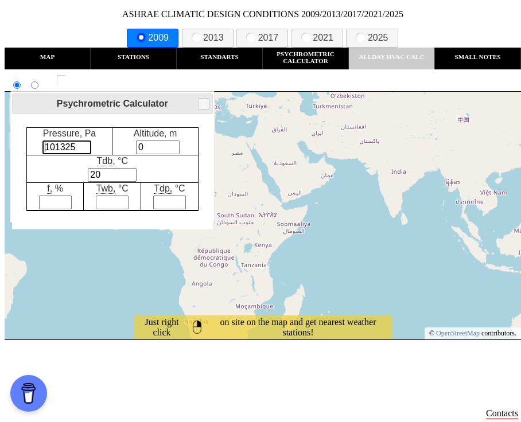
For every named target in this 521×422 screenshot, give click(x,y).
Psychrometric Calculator (306, 57)
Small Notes (478, 56)
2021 (317, 37)
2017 (262, 37)
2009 (153, 37)
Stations (133, 56)
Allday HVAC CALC (392, 56)
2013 (208, 37)
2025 (372, 37)
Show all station (95, 80)
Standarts (219, 56)
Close (203, 104)
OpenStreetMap (458, 333)
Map (47, 56)
